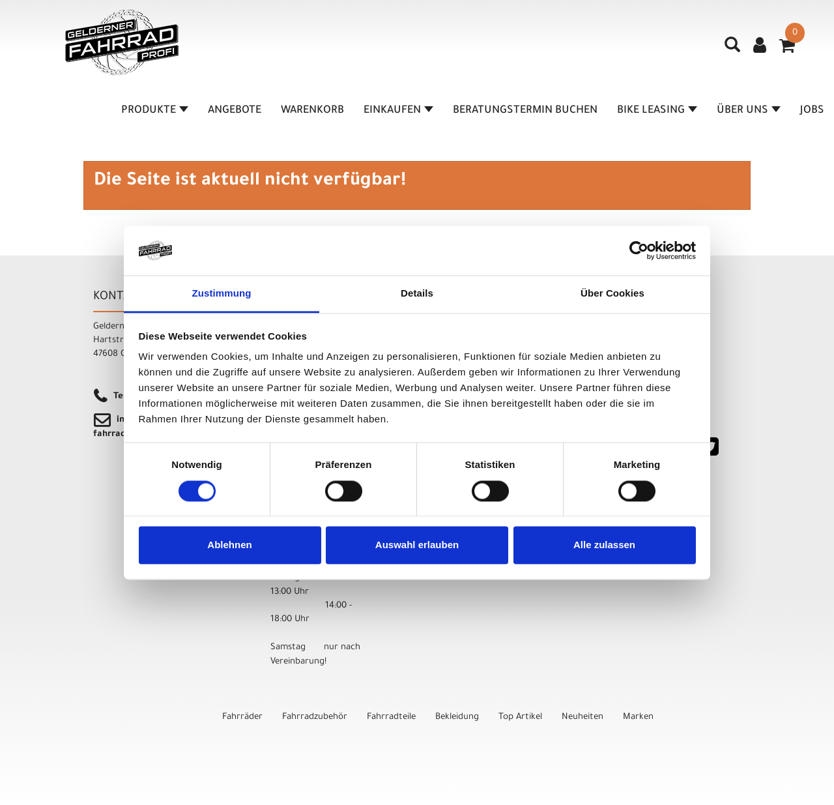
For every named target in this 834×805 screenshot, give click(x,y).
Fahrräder (242, 717)
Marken (638, 717)
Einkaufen (398, 111)
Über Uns (749, 111)
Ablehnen (229, 545)
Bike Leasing (657, 111)
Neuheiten (582, 717)
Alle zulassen (604, 545)
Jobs (812, 111)
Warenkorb (312, 111)
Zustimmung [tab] (222, 293)
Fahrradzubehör (314, 717)
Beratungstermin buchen (525, 111)
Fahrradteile (391, 717)
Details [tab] (417, 293)
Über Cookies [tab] (612, 293)
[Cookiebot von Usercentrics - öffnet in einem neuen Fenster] (639, 250)
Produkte (154, 111)
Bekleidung (457, 717)
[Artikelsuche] (732, 49)
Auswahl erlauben (417, 545)
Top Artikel (520, 717)
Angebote (234, 111)
